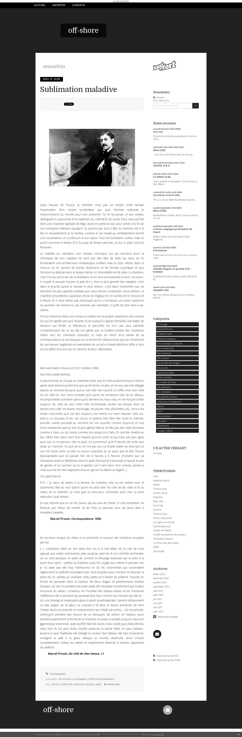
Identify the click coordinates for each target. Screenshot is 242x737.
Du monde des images (168, 362)
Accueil (39, 5)
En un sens (162, 367)
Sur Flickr (157, 453)
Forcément (160, 250)
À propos (78, 5)
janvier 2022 (159, 574)
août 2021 (158, 590)
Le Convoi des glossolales (166, 542)
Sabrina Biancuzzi (162, 526)
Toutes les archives (168, 616)
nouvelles (162, 420)
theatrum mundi (161, 480)
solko (156, 476)
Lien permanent (55, 674)
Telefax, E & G (161, 165)
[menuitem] (41, 5)
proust (56, 684)
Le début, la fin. (162, 177)
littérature (66, 684)
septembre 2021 (161, 586)
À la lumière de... (165, 329)
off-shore (83, 30)
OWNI (156, 547)
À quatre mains (164, 333)
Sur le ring (158, 505)
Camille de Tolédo (162, 530)
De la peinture (164, 353)
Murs (159, 411)
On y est (158, 131)
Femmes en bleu (165, 372)
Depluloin (158, 497)
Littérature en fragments (100, 679)
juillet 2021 (158, 595)
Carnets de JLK (160, 492)
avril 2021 (158, 607)
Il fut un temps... (165, 377)
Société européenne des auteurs (169, 534)
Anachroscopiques (166, 338)
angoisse (90, 684)
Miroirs (160, 406)
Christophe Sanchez (163, 538)
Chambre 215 (161, 290)
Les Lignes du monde (163, 522)
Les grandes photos (167, 396)
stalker (156, 484)
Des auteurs (64, 679)
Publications (163, 425)
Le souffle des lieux (166, 382)
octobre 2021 (160, 582)
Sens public (159, 551)
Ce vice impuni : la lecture (169, 343)
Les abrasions (164, 387)
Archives (58, 5)
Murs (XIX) (159, 210)
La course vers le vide (166, 195)
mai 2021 (157, 603)
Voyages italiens (165, 430)
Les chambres (79, 679)
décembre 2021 (161, 578)
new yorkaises (164, 416)
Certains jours (160, 488)
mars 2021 (158, 611)
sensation (78, 684)
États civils (158, 501)
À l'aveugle (162, 324)
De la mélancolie (165, 348)
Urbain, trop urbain (162, 518)
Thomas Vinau (160, 513)
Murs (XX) (159, 150)
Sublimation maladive (78, 89)
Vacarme (157, 509)
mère (98, 684)
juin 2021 (157, 599)
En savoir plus (158, 734)
